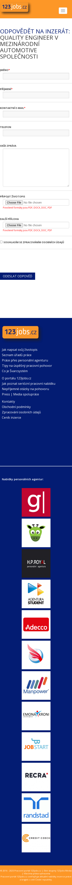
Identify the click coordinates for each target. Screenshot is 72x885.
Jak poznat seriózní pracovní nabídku (28, 383)
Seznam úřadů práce (16, 355)
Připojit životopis (12, 196)
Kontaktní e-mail (12, 108)
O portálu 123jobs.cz (16, 378)
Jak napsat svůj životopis (19, 350)
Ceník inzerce (11, 417)
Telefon (5, 127)
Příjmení (5, 89)
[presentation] (29, 260)
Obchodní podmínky (16, 407)
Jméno (4, 70)
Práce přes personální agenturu (25, 360)
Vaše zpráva (8, 145)
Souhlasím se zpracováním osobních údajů (32, 242)
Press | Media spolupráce (20, 394)
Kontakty (8, 401)
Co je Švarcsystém (15, 371)
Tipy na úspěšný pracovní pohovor (27, 366)
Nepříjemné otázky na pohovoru (25, 389)
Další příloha (9, 219)
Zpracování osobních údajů (21, 412)
